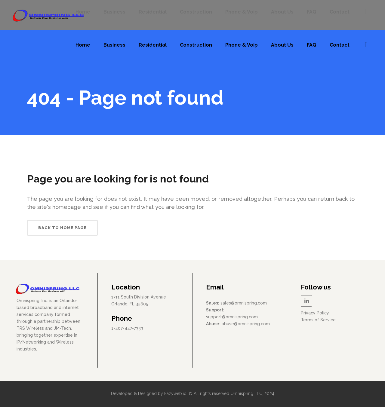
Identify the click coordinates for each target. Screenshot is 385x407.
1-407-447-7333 (127, 328)
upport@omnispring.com (233, 316)
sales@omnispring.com (243, 303)
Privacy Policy (315, 313)
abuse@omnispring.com (246, 323)
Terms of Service (318, 319)
